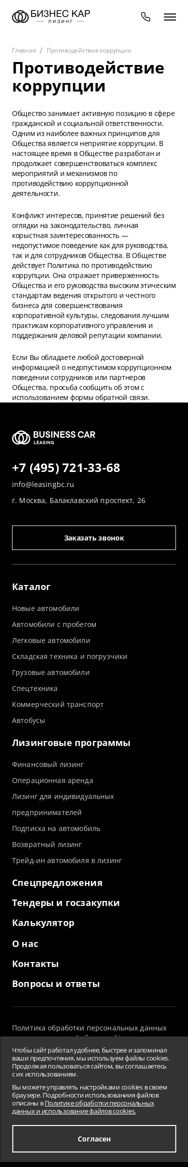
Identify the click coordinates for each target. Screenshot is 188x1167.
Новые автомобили (45, 608)
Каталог (31, 586)
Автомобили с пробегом (54, 624)
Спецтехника (35, 688)
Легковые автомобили (51, 640)
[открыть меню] (170, 16)
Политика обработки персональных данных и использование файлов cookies (89, 1032)
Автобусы (28, 720)
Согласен (94, 1139)
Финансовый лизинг (48, 764)
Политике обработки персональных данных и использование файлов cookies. (83, 1107)
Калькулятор (43, 922)
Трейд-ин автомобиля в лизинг (67, 860)
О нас (25, 944)
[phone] (146, 16)
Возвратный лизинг (47, 844)
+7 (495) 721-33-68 (66, 468)
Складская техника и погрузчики (69, 656)
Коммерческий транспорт (58, 704)
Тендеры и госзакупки (66, 902)
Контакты (35, 964)
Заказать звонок (94, 537)
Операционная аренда (52, 780)
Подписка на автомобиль (56, 828)
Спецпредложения (57, 882)
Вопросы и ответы (56, 984)
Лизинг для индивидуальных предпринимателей (63, 804)
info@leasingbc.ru (43, 484)
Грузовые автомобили (51, 672)
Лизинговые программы (71, 742)
